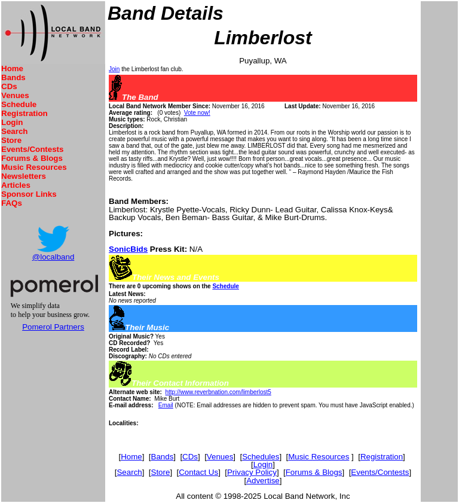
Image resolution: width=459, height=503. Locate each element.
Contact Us (198, 472)
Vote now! (197, 112)
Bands (13, 77)
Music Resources (34, 167)
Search (14, 131)
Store (11, 140)
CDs (9, 86)
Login (12, 122)
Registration (24, 113)
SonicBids (128, 249)
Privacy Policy (252, 472)
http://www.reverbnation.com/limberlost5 (218, 392)
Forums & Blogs (32, 158)
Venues (15, 95)
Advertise (263, 480)
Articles (15, 185)
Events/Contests (32, 149)
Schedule (18, 104)
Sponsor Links (29, 194)
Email (165, 405)
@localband (53, 256)
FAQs (11, 203)
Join (114, 69)
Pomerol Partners (53, 326)
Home (12, 68)
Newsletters (23, 176)
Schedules (260, 456)
